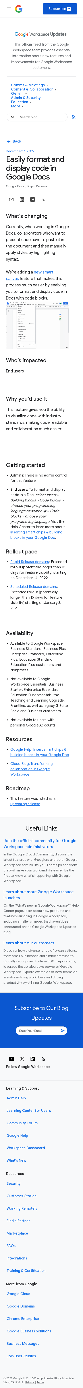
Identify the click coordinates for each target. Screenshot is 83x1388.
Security (14, 1183)
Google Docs (15, 186)
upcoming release (25, 804)
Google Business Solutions (29, 1331)
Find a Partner (18, 1221)
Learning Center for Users (29, 1110)
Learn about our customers (29, 943)
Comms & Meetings (29, 85)
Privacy (30, 1382)
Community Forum (22, 1123)
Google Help (17, 1135)
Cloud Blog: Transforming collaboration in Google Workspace (31, 769)
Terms (40, 1382)
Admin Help (16, 1098)
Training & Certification (26, 1271)
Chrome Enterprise (23, 1319)
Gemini (19, 94)
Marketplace (17, 1233)
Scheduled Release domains (33, 587)
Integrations (17, 1258)
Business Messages (23, 1344)
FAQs (11, 1246)
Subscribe (60, 9)
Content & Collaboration (33, 89)
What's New (16, 1160)
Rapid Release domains (29, 562)
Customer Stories (21, 1196)
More (17, 106)
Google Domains (21, 1306)
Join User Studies (21, 1356)
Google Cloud (18, 1294)
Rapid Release (37, 186)
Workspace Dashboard (26, 1148)
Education (21, 102)
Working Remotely (22, 1208)
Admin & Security (27, 98)
